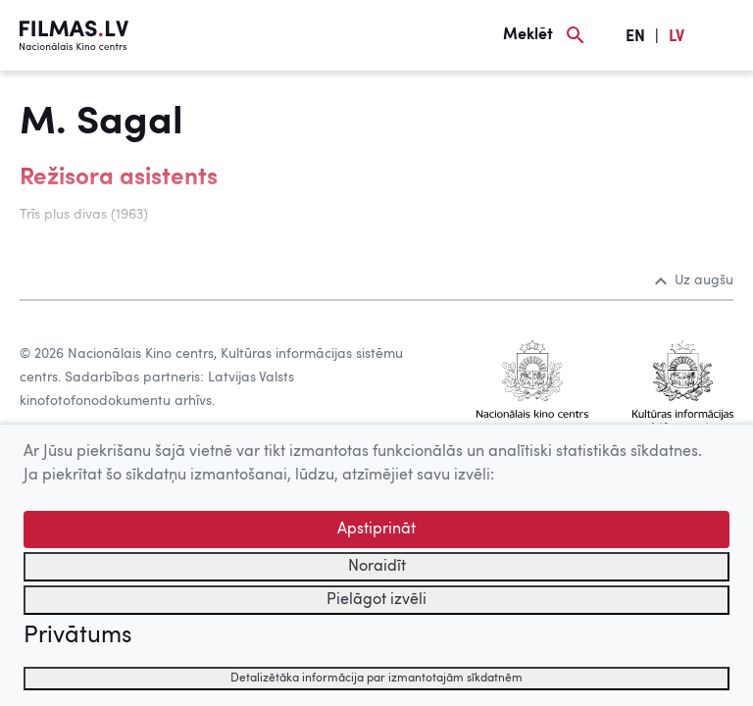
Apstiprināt (376, 529)
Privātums (77, 636)
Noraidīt (377, 567)
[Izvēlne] (723, 35)
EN (635, 37)
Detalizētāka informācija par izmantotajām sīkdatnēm (376, 678)
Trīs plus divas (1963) (84, 215)
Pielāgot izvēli (376, 600)
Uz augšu (694, 280)
